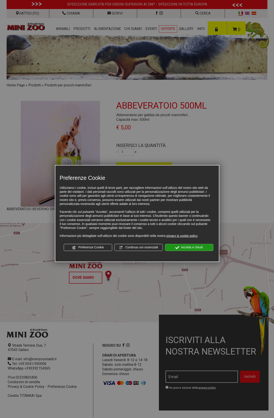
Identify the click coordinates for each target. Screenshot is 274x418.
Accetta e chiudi (189, 247)
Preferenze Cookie (88, 247)
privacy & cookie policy (182, 236)
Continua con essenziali (138, 247)
